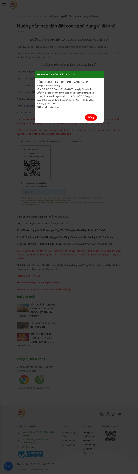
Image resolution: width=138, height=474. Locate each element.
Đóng (91, 117)
